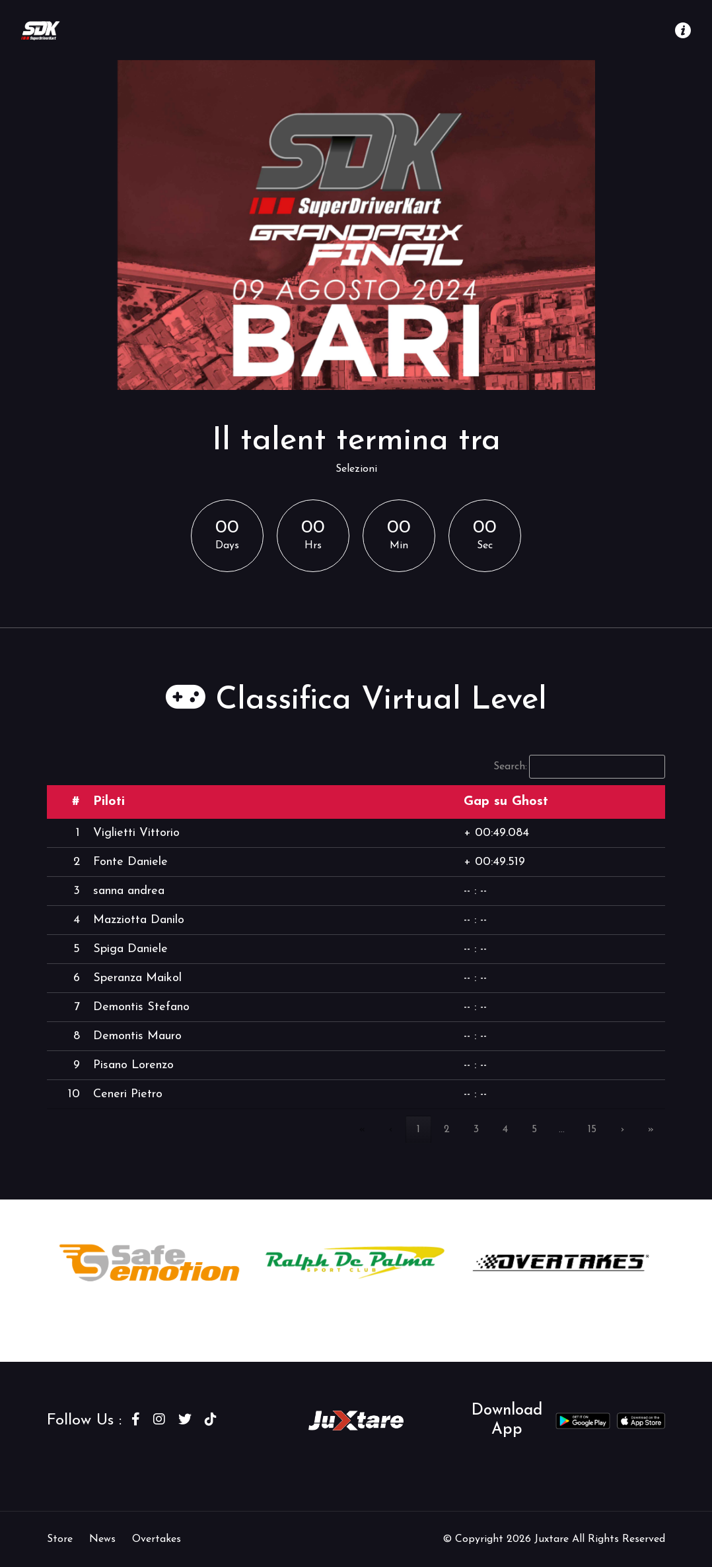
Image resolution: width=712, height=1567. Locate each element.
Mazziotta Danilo (138, 920)
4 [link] (505, 1129)
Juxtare (553, 1539)
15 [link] (592, 1129)
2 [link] (447, 1129)
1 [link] (418, 1129)
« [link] (362, 1129)
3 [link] (476, 1129)
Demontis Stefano (141, 1007)
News (102, 1539)
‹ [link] (391, 1129)
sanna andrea (128, 891)
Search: (510, 766)
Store (60, 1539)
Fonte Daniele (130, 862)
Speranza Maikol (137, 978)
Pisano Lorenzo (133, 1065)
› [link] (622, 1129)
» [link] (651, 1129)
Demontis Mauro (137, 1036)
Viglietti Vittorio (136, 833)
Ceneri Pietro (127, 1094)
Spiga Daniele (130, 949)
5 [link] (534, 1129)
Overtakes (156, 1539)
